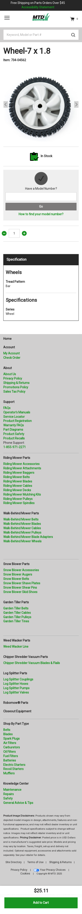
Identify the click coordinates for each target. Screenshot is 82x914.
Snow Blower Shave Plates (21, 583)
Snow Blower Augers (17, 574)
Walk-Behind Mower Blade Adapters (28, 537)
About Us (9, 374)
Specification (16, 259)
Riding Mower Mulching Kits (22, 494)
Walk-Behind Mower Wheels (22, 541)
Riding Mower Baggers (18, 472)
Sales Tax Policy (14, 391)
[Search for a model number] (41, 196)
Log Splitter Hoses (15, 683)
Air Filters (9, 743)
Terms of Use (35, 862)
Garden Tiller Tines (16, 621)
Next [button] (76, 104)
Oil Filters (9, 751)
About (7, 368)
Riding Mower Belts (16, 477)
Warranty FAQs (13, 425)
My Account (11, 353)
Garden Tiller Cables (17, 612)
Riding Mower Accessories (21, 464)
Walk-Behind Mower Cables (22, 528)
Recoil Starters (13, 769)
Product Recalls (14, 438)
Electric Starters (14, 765)
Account (9, 347)
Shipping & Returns (16, 383)
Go (41, 206)
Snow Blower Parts (16, 564)
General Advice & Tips (18, 803)
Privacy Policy (12, 378)
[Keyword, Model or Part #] (41, 34)
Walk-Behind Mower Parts (21, 513)
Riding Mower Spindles (19, 503)
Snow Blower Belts (16, 579)
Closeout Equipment (17, 711)
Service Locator (14, 416)
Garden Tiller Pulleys (17, 617)
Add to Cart (41, 902)
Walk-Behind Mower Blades (22, 524)
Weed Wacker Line (15, 646)
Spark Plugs (11, 738)
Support (8, 402)
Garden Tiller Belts (15, 608)
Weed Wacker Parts (16, 640)
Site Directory (13, 862)
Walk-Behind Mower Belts (20, 519)
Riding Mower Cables (17, 485)
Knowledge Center (16, 783)
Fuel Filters (10, 756)
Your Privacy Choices (53, 869)
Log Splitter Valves (16, 692)
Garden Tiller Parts (16, 602)
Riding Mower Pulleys (18, 499)
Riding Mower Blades (17, 481)
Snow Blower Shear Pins (20, 587)
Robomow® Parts (15, 702)
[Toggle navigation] (7, 17)
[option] (41, 104)
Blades (8, 734)
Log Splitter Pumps (16, 688)
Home (7, 338)
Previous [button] (5, 104)
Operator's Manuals (16, 412)
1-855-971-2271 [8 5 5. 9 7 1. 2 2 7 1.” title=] (14, 447)
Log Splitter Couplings (18, 679)
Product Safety (13, 434)
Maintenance (12, 789)
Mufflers (9, 773)
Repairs (8, 794)
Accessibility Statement (37, 7)
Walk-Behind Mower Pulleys (22, 532)
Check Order (11, 357)
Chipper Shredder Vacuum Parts (25, 657)
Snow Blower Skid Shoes (20, 592)
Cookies (25, 873)
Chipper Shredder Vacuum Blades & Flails (31, 663)
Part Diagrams (13, 429)
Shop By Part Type (16, 723)
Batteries (9, 760)
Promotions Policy (15, 387)
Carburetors (11, 747)
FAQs (6, 408)
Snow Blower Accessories (21, 570)
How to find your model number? (41, 214)
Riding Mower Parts (16, 458)
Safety (8, 798)
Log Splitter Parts (15, 673)
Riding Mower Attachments (22, 468)
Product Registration (17, 421)
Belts (6, 730)
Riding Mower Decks (17, 490)
